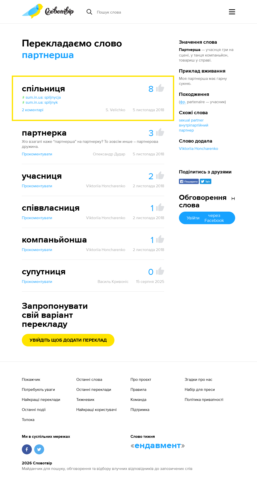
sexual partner (191, 120)
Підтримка (140, 409)
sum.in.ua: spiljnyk (40, 102)
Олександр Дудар (109, 154)
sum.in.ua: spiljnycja (41, 97)
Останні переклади (93, 389)
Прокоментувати (37, 154)
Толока (28, 419)
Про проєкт (141, 379)
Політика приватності (204, 399)
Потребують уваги (38, 389)
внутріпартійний (193, 125)
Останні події (34, 409)
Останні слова (89, 379)
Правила (138, 389)
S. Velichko (115, 109)
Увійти (207, 218)
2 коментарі (32, 109)
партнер (186, 130)
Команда (138, 399)
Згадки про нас (198, 379)
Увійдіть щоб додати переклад (68, 340)
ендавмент (158, 445)
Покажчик (31, 379)
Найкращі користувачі (96, 409)
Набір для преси (200, 389)
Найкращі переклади (41, 399)
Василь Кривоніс (113, 281)
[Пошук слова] (135, 12)
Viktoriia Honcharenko (198, 148)
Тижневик (85, 399)
